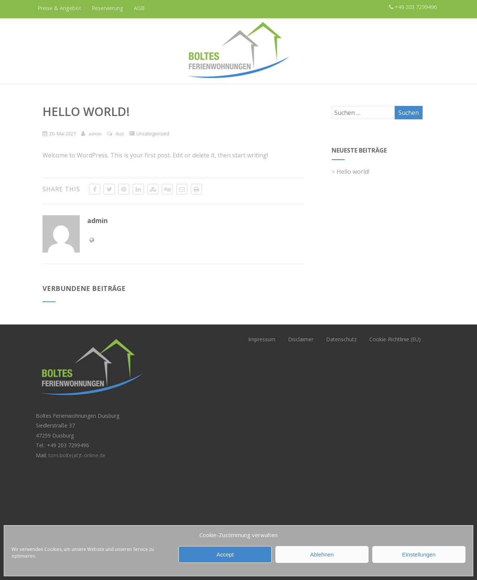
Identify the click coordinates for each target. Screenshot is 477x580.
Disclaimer (300, 339)
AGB (139, 8)
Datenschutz (341, 339)
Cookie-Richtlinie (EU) (395, 339)
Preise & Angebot (59, 8)
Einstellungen (419, 554)
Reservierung (107, 8)
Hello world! (350, 171)
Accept (225, 554)
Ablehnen (322, 554)
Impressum (261, 339)
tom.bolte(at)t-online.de (76, 455)
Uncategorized (152, 133)
